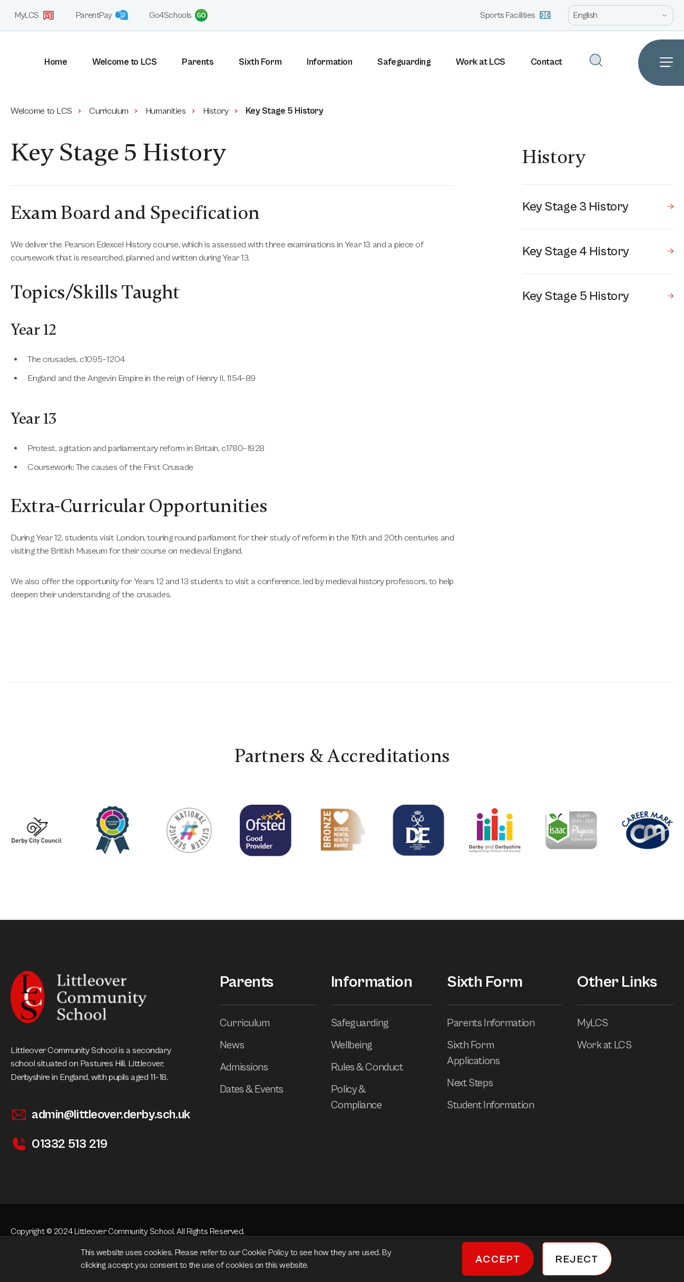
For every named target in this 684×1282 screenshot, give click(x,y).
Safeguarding (404, 62)
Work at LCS (480, 62)
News (239, 1045)
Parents (197, 62)
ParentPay (102, 15)
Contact (546, 62)
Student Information (498, 1105)
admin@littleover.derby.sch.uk (100, 1115)
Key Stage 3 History (597, 206)
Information (329, 62)
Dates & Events (259, 1090)
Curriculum (114, 111)
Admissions (251, 1067)
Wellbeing (359, 1045)
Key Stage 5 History (597, 296)
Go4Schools (178, 15)
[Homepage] (5, 62)
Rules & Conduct (374, 1067)
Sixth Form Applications (504, 1053)
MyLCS (35, 15)
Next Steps (477, 1083)
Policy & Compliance (382, 1097)
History (221, 111)
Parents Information (498, 1023)
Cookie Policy (266, 1252)
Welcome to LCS (124, 62)
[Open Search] (596, 60)
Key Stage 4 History (597, 251)
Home (55, 62)
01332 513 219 (59, 1144)
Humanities (171, 111)
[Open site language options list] (620, 15)
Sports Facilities (515, 15)
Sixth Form (260, 62)
